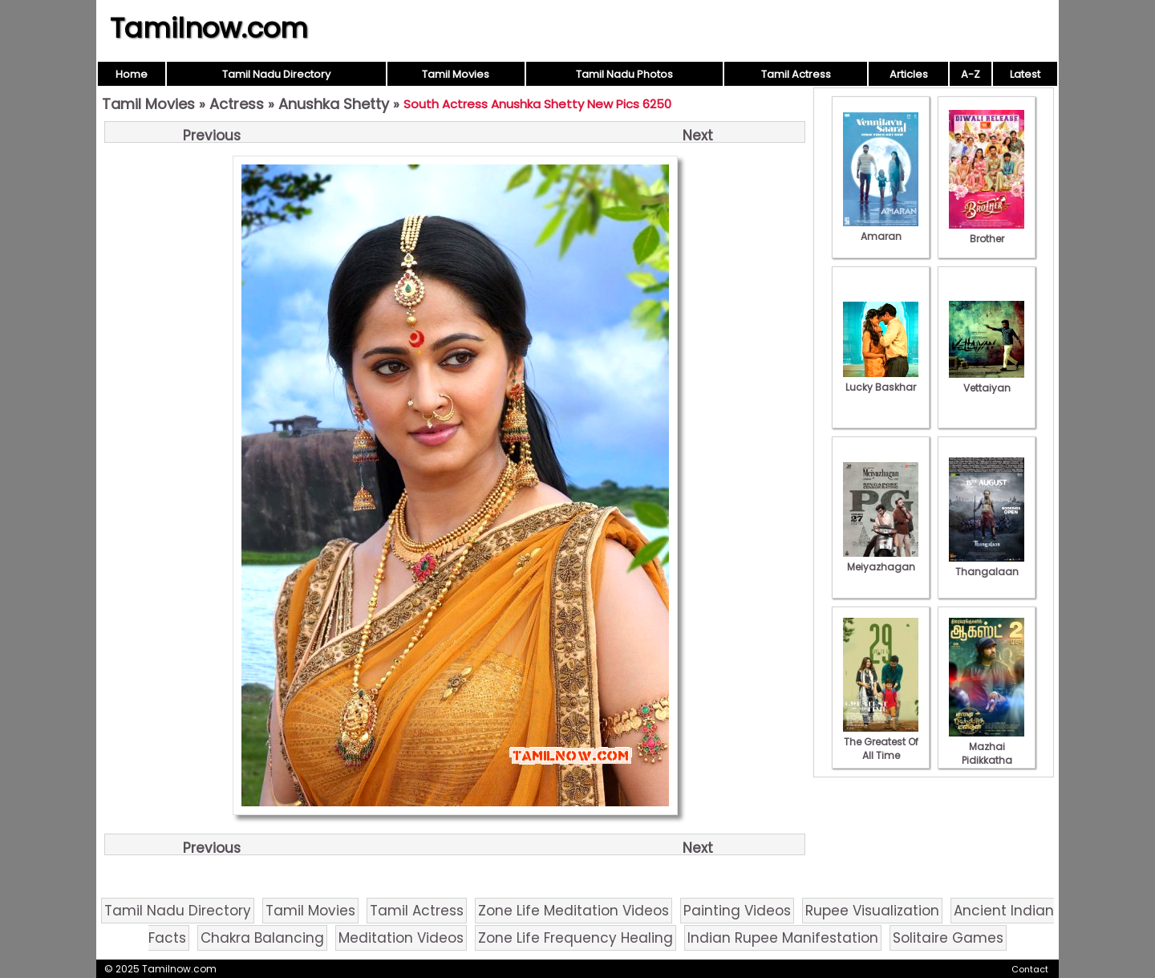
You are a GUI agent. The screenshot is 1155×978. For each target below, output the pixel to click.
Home (132, 74)
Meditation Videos (401, 938)
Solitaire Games (948, 938)
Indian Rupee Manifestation (782, 938)
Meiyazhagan (880, 560)
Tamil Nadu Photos (624, 74)
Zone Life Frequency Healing (575, 938)
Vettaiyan (986, 381)
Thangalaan (986, 564)
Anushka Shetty (333, 104)
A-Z (970, 74)
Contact (1029, 969)
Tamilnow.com (209, 28)
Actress (236, 104)
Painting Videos (737, 910)
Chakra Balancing (262, 938)
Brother (986, 232)
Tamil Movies (455, 74)
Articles (909, 74)
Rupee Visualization (872, 910)
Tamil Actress (796, 74)
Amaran (880, 229)
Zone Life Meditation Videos (573, 910)
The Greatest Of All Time (880, 741)
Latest (1025, 74)
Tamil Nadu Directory (276, 74)
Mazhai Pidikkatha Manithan (986, 753)
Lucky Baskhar (880, 380)
